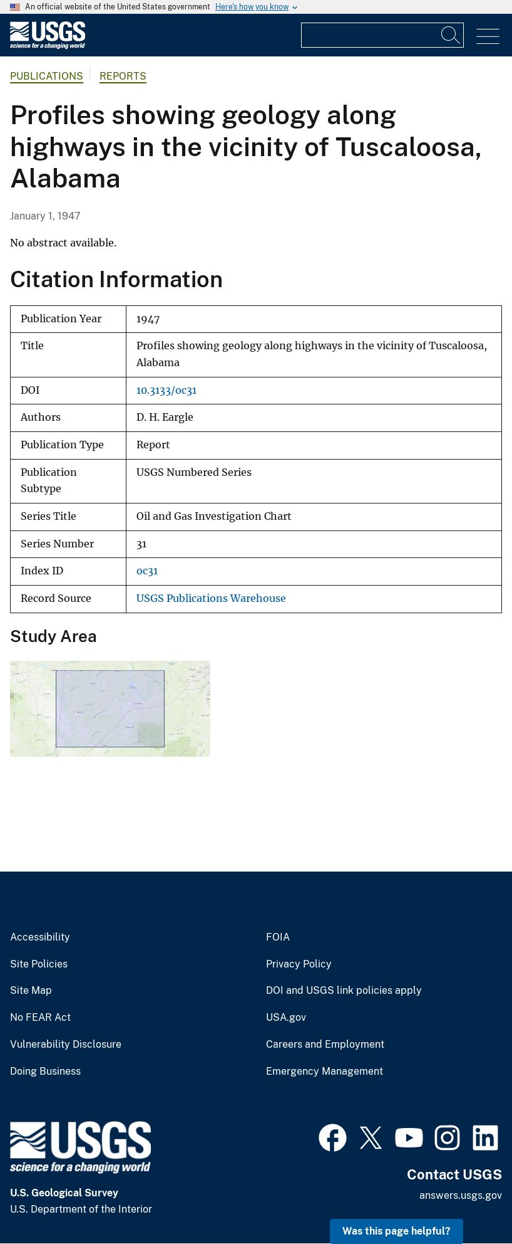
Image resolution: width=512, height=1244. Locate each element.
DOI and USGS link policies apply (344, 990)
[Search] (451, 35)
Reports (123, 76)
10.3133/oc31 (166, 390)
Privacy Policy (299, 964)
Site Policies (39, 964)
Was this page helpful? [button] (396, 1231)
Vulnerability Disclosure (65, 1044)
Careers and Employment (325, 1044)
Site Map (31, 990)
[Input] (382, 35)
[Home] (47, 46)
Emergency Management (324, 1071)
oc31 (147, 571)
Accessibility (40, 937)
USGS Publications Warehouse (211, 598)
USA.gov (286, 1017)
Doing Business (45, 1071)
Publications (46, 76)
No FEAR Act (40, 1017)
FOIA (278, 937)
